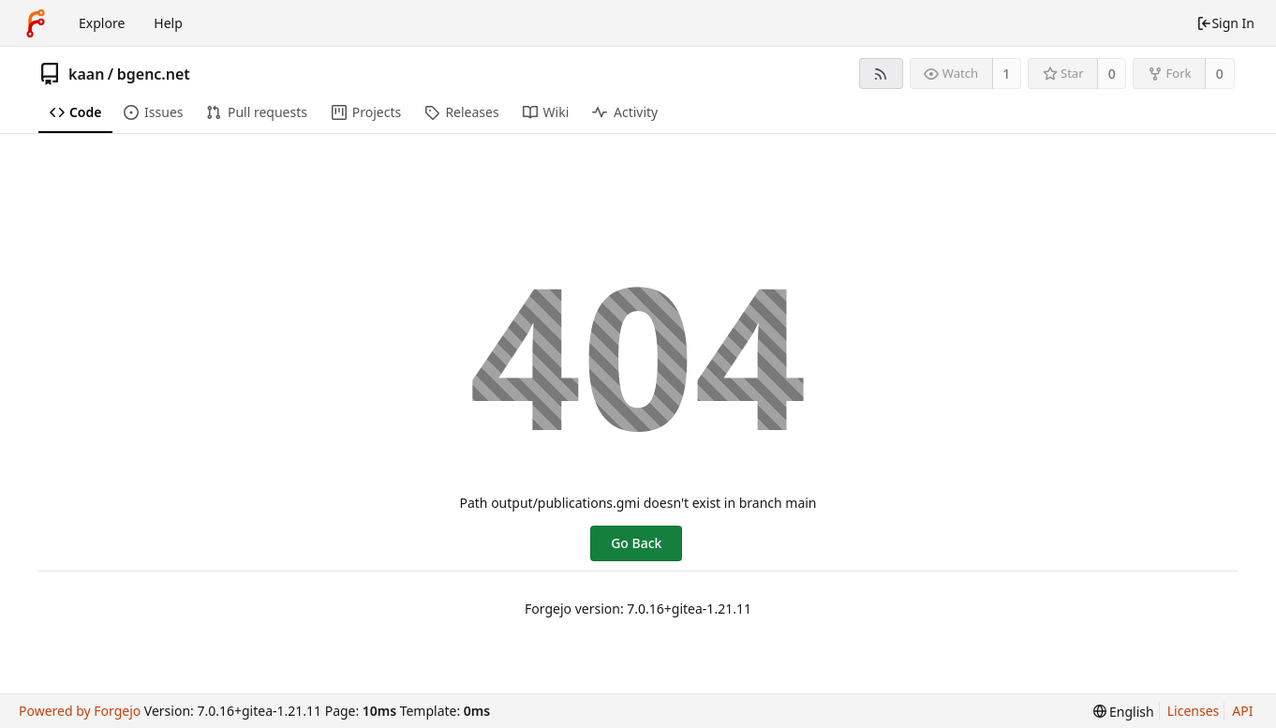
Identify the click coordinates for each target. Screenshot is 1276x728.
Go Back (636, 543)
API (1242, 711)
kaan (86, 74)
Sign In (1225, 23)
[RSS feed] (881, 73)
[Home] (35, 23)
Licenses (1193, 711)
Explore (102, 23)
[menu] (1123, 712)
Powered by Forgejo (80, 711)
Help (168, 23)
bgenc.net (153, 74)
